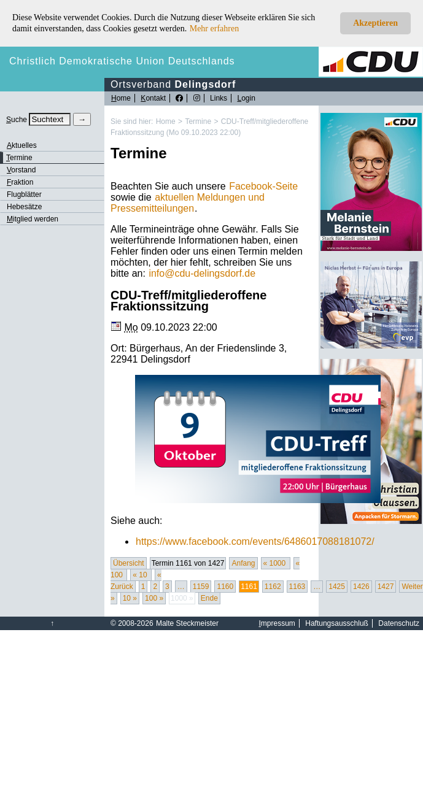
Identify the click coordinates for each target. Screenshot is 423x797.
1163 (297, 586)
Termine (198, 121)
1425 (336, 586)
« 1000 (275, 563)
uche (16, 119)
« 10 (141, 575)
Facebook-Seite (263, 186)
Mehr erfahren (214, 28)
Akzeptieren (375, 23)
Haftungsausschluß (336, 623)
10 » (130, 598)
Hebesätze (24, 206)
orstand (21, 170)
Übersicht (128, 563)
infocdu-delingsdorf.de (202, 273)
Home (166, 121)
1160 (225, 586)
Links (218, 98)
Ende (209, 598)
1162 (273, 586)
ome (121, 98)
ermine (19, 157)
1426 (361, 586)
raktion (20, 182)
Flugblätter (24, 194)
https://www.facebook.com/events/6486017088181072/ (255, 541)
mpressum (277, 623)
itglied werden (32, 219)
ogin (246, 98)
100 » (154, 598)
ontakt (153, 98)
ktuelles (22, 145)
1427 (386, 586)
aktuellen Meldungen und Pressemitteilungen (188, 203)
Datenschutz (398, 623)
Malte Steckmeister (187, 623)
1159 (201, 586)
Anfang (243, 563)
